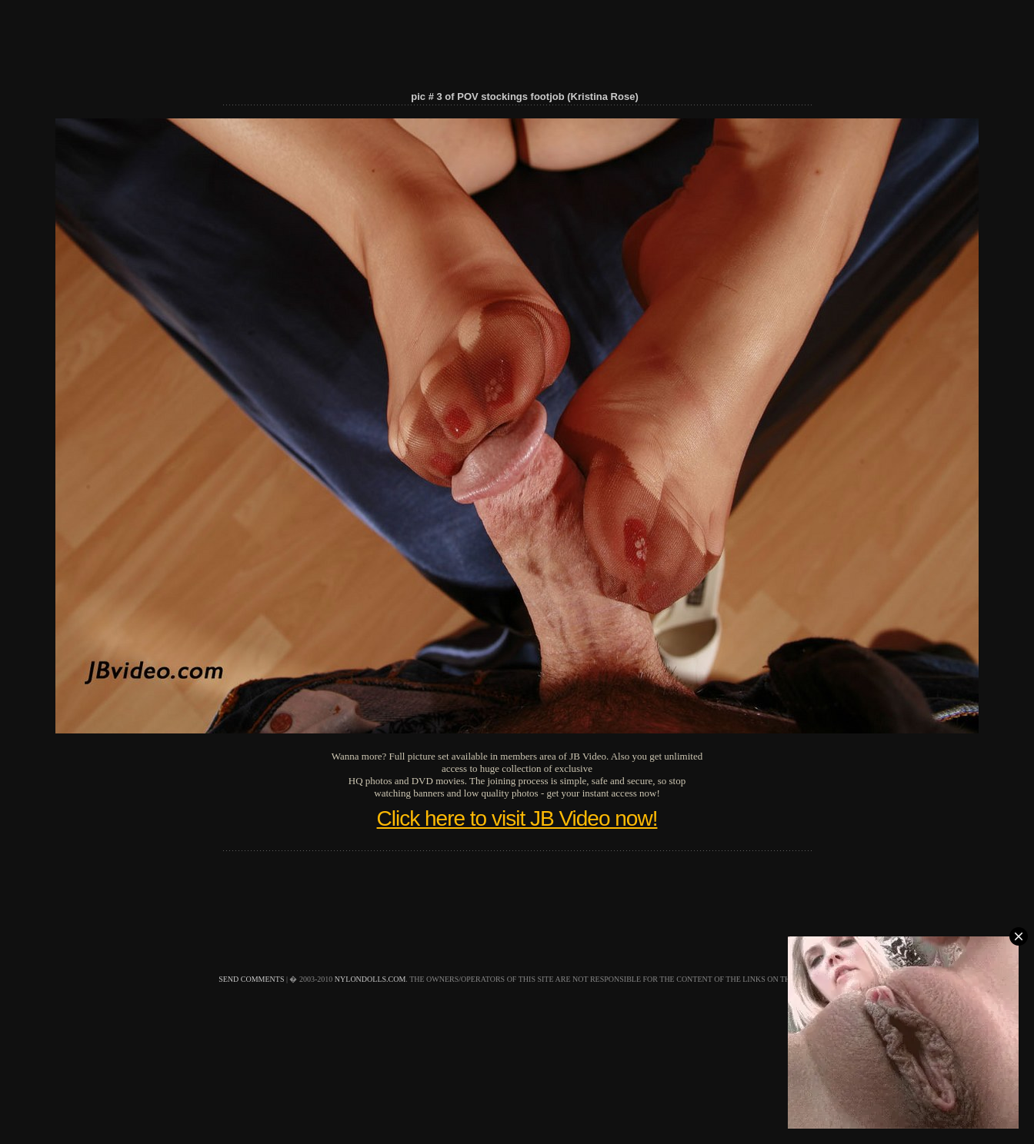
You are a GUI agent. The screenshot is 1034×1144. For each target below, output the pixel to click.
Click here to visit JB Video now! (517, 818)
